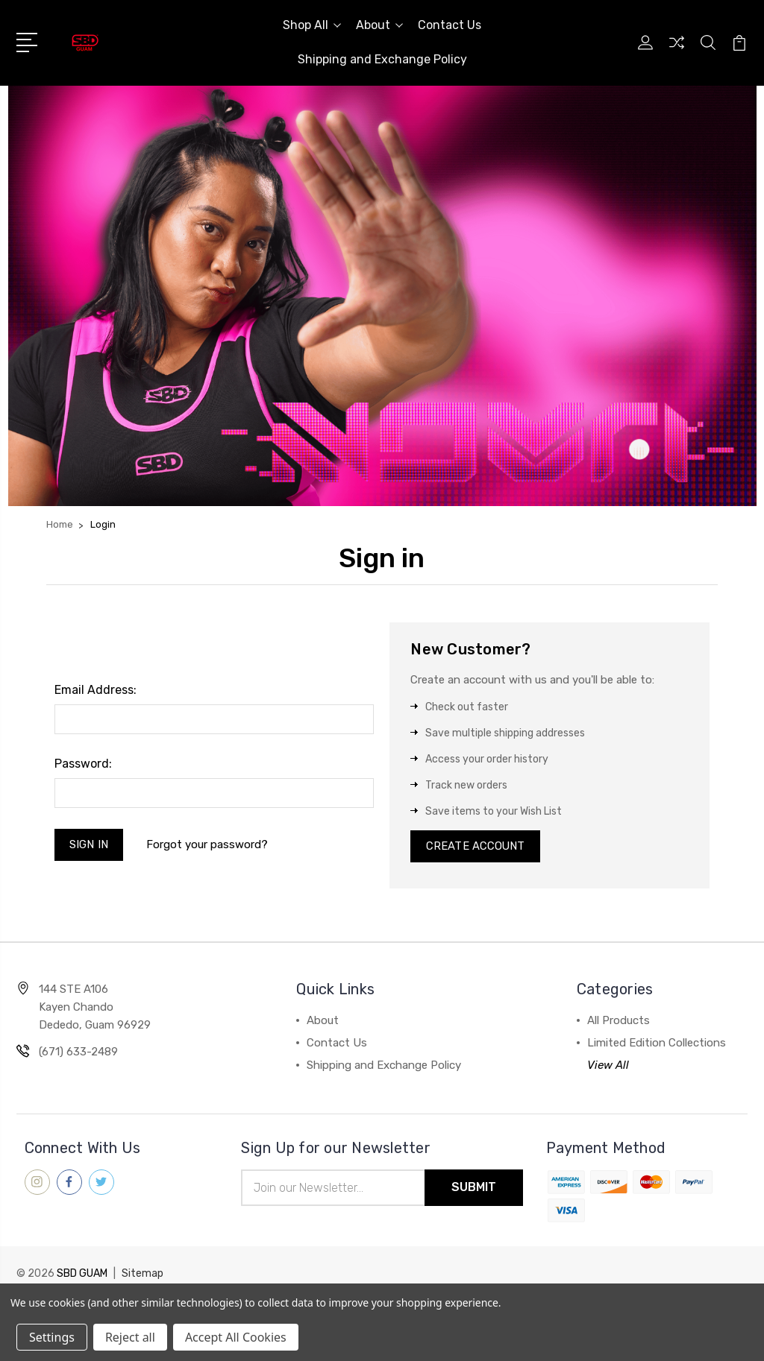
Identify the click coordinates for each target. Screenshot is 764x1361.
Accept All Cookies (235, 1337)
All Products (618, 1021)
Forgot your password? (208, 844)
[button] (382, 296)
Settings (52, 1337)
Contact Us (449, 25)
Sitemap (142, 1274)
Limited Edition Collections (656, 1043)
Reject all (130, 1337)
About (379, 25)
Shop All (312, 25)
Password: (83, 764)
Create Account (475, 846)
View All (608, 1066)
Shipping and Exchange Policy (382, 59)
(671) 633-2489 (78, 1052)
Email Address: (95, 690)
